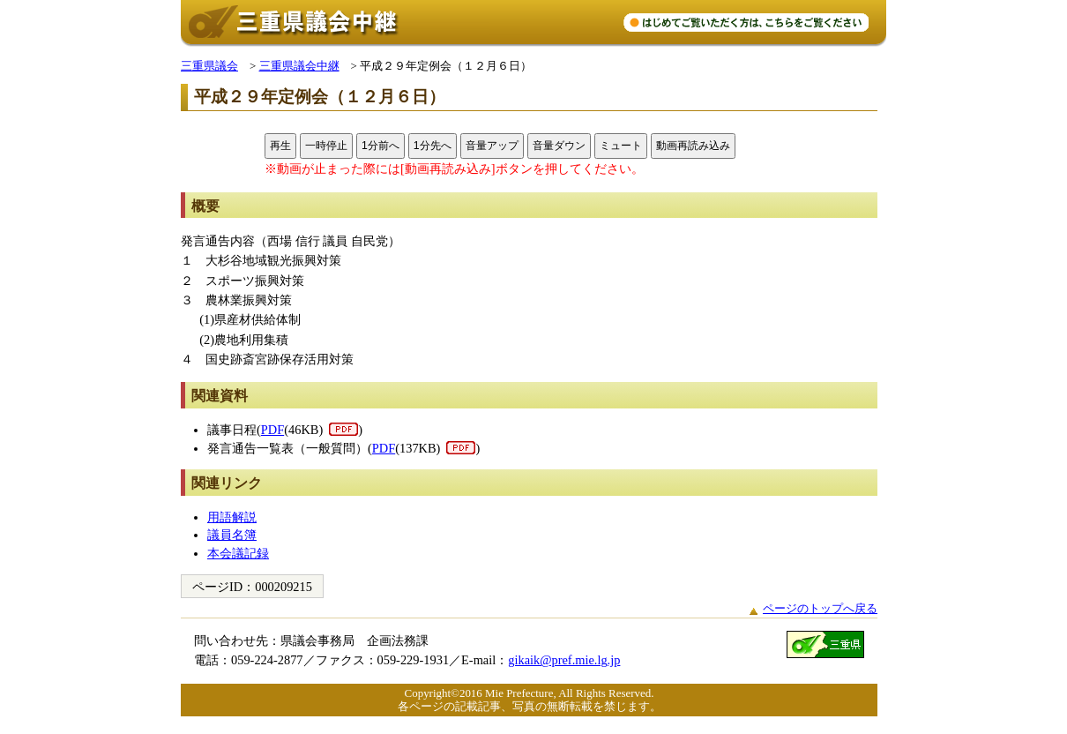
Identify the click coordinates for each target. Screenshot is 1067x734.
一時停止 (326, 145)
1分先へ (432, 145)
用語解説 (232, 517)
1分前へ (380, 145)
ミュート (621, 145)
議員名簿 (232, 535)
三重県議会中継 (299, 65)
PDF (272, 430)
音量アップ (492, 145)
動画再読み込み (693, 145)
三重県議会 (209, 65)
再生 (280, 145)
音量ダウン (559, 145)
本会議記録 (238, 553)
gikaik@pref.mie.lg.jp (564, 660)
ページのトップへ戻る (820, 608)
